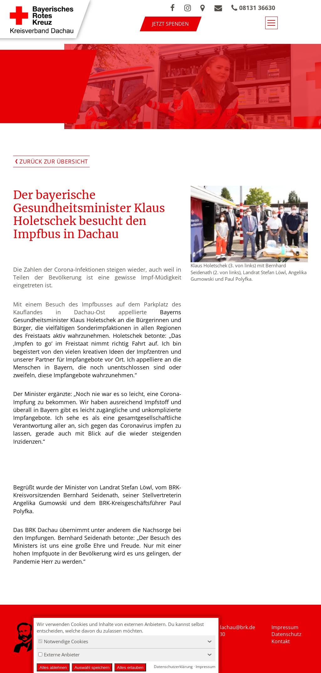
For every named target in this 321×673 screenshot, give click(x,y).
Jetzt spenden (193, 23)
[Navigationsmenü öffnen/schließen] (307, 24)
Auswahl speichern (91, 667)
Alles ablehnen (53, 667)
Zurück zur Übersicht (53, 161)
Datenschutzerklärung (173, 666)
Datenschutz (286, 634)
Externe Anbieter (59, 654)
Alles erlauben (130, 667)
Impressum (284, 627)
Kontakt (280, 641)
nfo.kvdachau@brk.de (229, 627)
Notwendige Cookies (63, 641)
